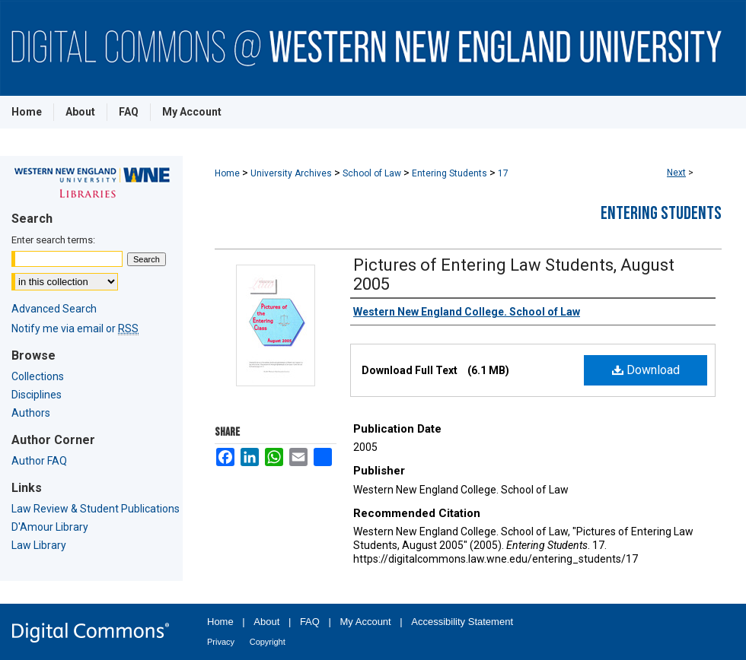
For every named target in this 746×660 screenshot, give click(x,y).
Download (646, 370)
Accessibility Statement (462, 621)
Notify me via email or (75, 328)
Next (676, 172)
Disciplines (36, 395)
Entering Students (449, 173)
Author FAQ (39, 461)
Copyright (267, 641)
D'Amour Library (49, 527)
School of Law (372, 173)
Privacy (220, 641)
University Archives (291, 173)
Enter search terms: (53, 240)
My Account (365, 621)
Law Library (38, 545)
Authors (30, 413)
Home (227, 173)
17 (503, 173)
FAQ (310, 621)
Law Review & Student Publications (95, 509)
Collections (37, 376)
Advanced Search (54, 309)
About (266, 621)
